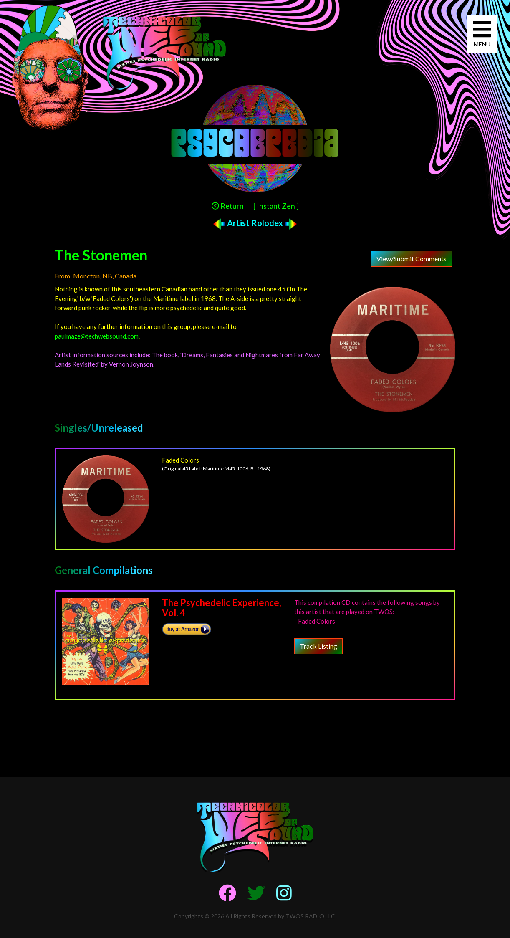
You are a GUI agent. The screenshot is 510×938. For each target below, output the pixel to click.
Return (228, 205)
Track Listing (318, 646)
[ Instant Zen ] (276, 205)
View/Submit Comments (411, 259)
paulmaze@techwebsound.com (97, 336)
